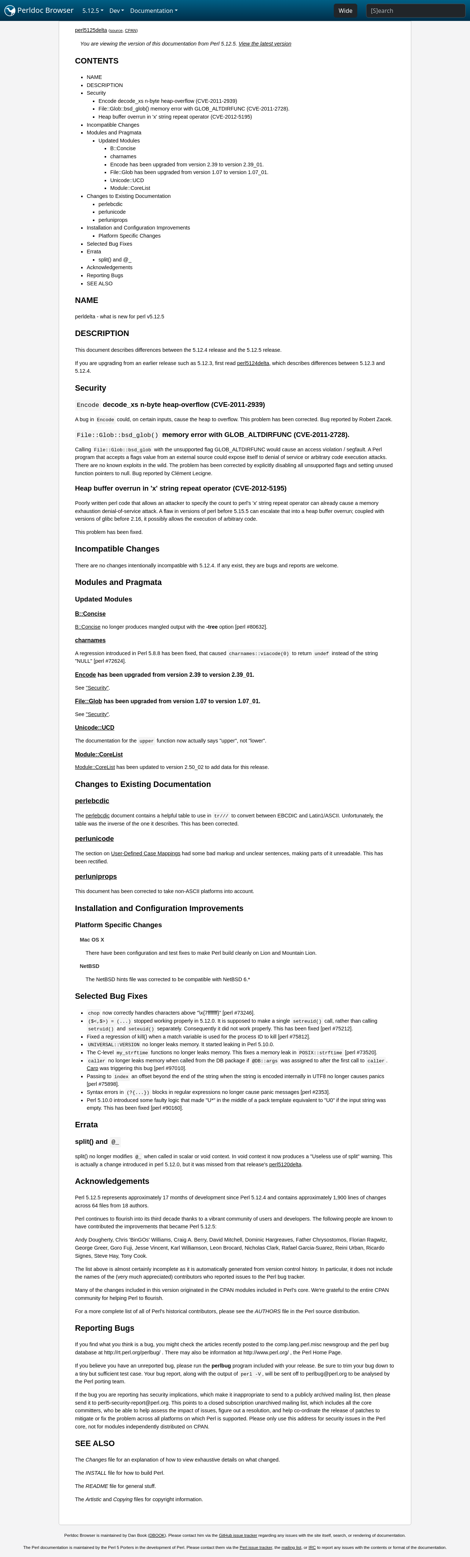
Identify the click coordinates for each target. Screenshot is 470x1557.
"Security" (97, 688)
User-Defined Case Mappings (146, 854)
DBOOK (157, 1536)
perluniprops (112, 220)
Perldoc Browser (39, 10)
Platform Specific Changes (129, 236)
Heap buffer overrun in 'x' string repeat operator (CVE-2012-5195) (175, 117)
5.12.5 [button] (91, 11)
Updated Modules (119, 141)
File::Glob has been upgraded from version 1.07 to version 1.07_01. (189, 172)
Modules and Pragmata (114, 133)
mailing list (291, 1548)
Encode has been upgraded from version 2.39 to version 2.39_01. (187, 164)
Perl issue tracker (256, 1548)
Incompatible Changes (113, 125)
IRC (312, 1548)
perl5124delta (253, 363)
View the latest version (265, 44)
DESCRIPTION (105, 85)
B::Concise (123, 148)
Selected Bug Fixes (109, 244)
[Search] (416, 11)
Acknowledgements (110, 267)
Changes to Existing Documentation (129, 196)
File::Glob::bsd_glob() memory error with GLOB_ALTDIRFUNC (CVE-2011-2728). (193, 109)
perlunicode (112, 212)
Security (96, 93)
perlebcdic (110, 204)
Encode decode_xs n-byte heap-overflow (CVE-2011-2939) (167, 101)
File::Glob (88, 702)
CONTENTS (97, 60)
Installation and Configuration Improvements (138, 228)
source (116, 30)
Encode (85, 675)
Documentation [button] (151, 11)
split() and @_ (114, 260)
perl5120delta (285, 1165)
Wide (345, 11)
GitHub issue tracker (238, 1536)
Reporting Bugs (105, 275)
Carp (92, 1069)
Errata (94, 251)
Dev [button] (114, 11)
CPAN (130, 30)
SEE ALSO (99, 283)
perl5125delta (91, 30)
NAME (94, 77)
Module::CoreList (130, 188)
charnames (123, 156)
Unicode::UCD (127, 180)
